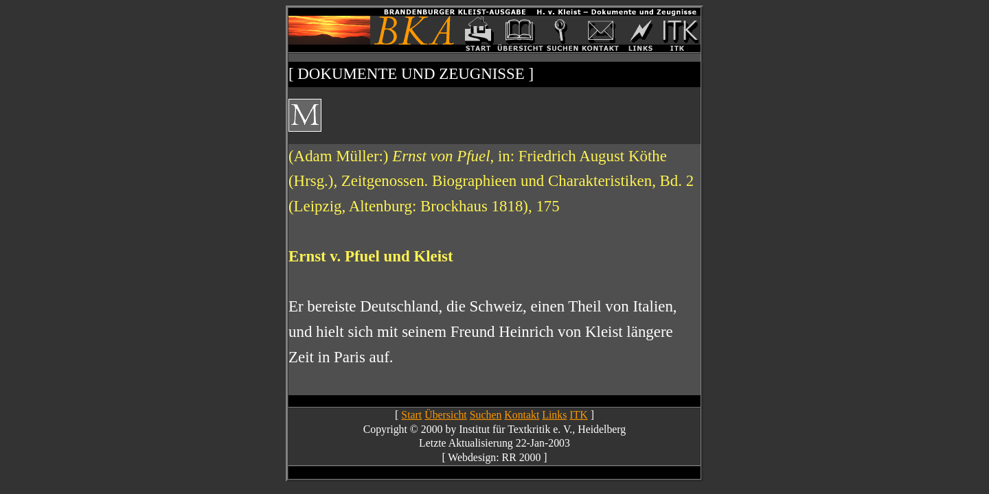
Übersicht (445, 415)
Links (554, 415)
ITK (578, 415)
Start (411, 415)
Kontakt (521, 415)
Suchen (486, 415)
